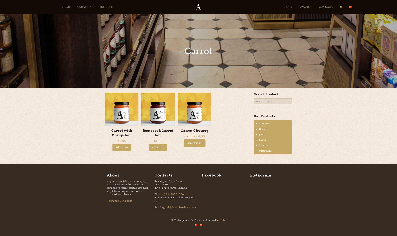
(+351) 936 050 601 (174, 194)
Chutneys (264, 123)
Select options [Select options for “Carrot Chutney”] (194, 143)
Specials (263, 145)
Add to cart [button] (122, 147)
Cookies (263, 129)
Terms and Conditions (119, 200)
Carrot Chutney (194, 131)
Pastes (262, 140)
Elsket (223, 220)
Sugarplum (265, 150)
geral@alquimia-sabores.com (179, 207)
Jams (261, 134)
